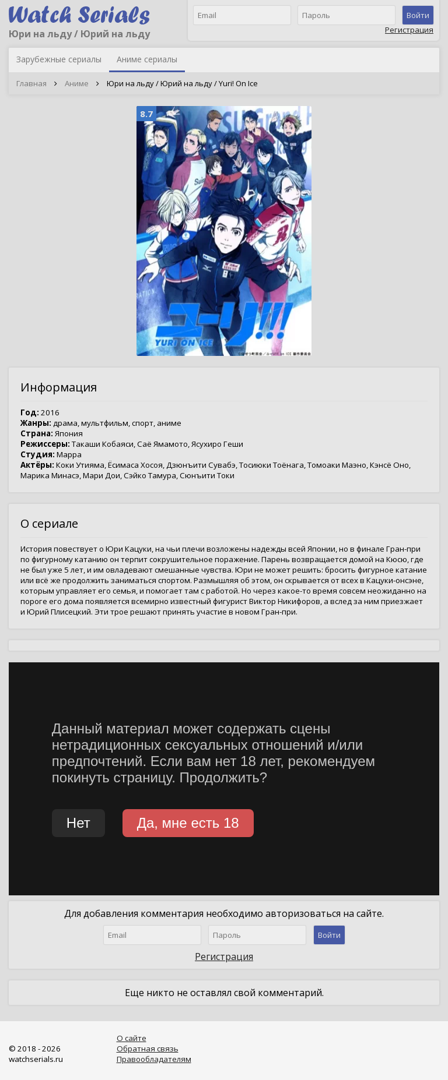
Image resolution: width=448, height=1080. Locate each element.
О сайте (131, 1038)
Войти (418, 15)
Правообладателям (154, 1059)
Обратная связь (147, 1048)
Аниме (77, 83)
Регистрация (409, 29)
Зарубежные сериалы (59, 59)
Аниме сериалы (147, 59)
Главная (31, 83)
